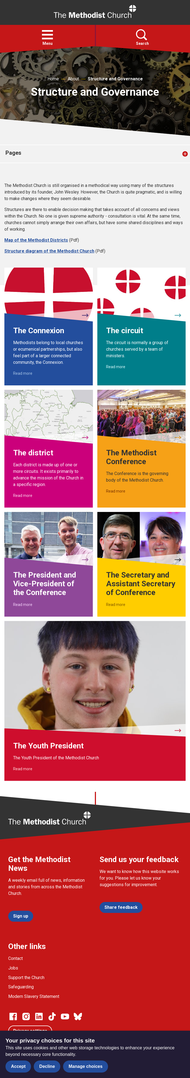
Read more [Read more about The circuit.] (115, 367)
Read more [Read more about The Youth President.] (22, 769)
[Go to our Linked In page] (39, 1016)
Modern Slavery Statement (33, 996)
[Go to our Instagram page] (26, 1016)
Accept (18, 1066)
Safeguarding (21, 986)
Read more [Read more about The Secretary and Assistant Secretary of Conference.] (115, 604)
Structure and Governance (115, 78)
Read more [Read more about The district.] (22, 495)
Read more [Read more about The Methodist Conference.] (115, 491)
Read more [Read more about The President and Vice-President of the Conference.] (22, 604)
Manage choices (86, 1066)
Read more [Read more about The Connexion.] (22, 373)
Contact (15, 958)
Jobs (13, 968)
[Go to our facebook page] (13, 1016)
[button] (47, 34)
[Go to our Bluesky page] (78, 1016)
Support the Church (26, 977)
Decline (47, 1066)
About (73, 78)
